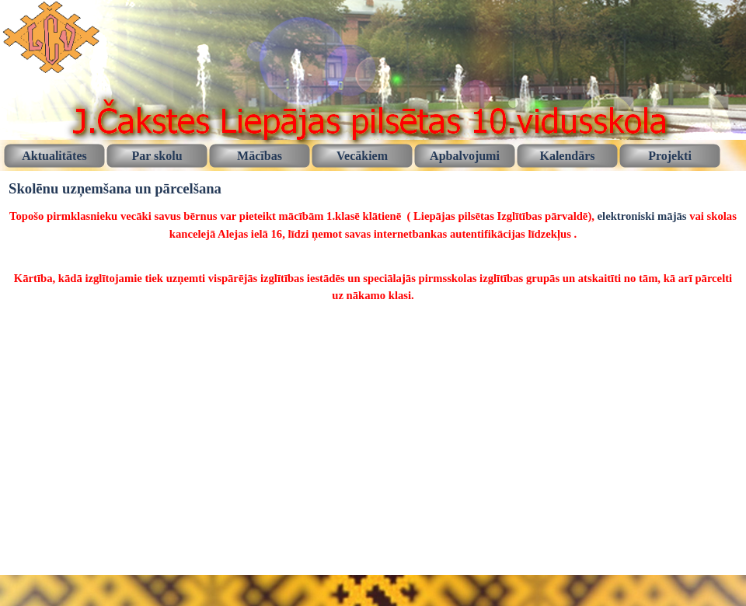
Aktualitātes (54, 155)
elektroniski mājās (642, 216)
